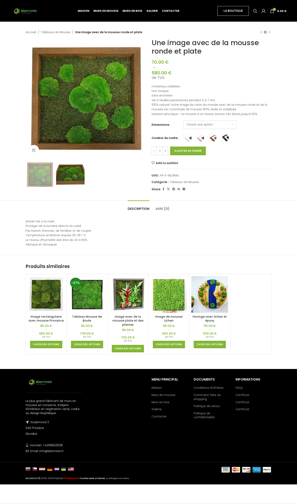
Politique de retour (207, 406)
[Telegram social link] (184, 189)
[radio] (187, 138)
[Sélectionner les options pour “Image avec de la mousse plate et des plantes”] (128, 348)
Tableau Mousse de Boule (87, 319)
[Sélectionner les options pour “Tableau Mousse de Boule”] (87, 344)
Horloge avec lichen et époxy (210, 319)
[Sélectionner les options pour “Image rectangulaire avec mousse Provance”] (46, 344)
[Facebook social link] (163, 189)
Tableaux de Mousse (55, 32)
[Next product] (269, 32)
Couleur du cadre (165, 138)
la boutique (233, 11)
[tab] (138, 206)
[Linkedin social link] (178, 189)
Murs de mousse (163, 395)
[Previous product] (261, 32)
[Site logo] (25, 10)
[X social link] (168, 189)
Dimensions (160, 125)
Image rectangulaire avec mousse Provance (46, 319)
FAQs (239, 388)
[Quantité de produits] (160, 151)
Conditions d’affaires (209, 388)
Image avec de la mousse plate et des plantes (128, 321)
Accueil (31, 32)
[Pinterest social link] (173, 189)
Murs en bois (161, 402)
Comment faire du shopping (207, 397)
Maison (157, 388)
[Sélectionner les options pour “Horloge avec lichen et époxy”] (210, 344)
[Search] (255, 11)
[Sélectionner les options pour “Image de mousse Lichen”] (169, 344)
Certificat (242, 395)
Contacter (159, 416)
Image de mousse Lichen (169, 319)
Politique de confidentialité (204, 415)
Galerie (157, 409)
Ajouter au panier (188, 151)
